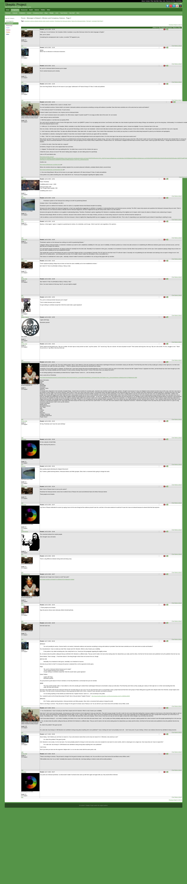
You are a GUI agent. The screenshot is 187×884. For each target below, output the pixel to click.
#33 (22, 82)
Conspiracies (9, 23)
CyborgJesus (24, 531)
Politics (8, 32)
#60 (22, 797)
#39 (22, 259)
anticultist (23, 439)
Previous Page (172, 24)
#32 (22, 64)
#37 (22, 219)
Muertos (23, 198)
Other (7, 34)
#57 (22, 732)
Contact (148, 1)
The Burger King (25, 362)
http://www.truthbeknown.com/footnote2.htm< (51, 169)
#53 (22, 603)
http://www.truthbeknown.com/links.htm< (50, 164)
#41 (22, 295)
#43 (22, 342)
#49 (22, 503)
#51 (22, 554)
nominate (94, 21)
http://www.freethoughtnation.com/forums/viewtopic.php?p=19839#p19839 (111, 696)
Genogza (23, 179)
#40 (22, 277)
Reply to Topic (177, 27)
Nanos (23, 604)
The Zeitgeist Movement (165, 27)
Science (8, 30)
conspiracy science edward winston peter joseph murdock (39, 21)
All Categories (10, 21)
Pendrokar (24, 47)
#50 (22, 530)
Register (176, 3)
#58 (22, 752)
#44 (22, 360)
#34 (22, 100)
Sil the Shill (24, 239)
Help (160, 1)
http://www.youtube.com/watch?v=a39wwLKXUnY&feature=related (57, 579)
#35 (22, 177)
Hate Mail (156, 1)
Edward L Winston (26, 102)
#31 (22, 46)
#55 (22, 639)
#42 (22, 315)
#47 (22, 464)
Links (163, 1)
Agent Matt (24, 29)
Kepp (22, 297)
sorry (22, 221)
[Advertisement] (12, 64)
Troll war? (88, 21)
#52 (22, 572)
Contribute (179, 1)
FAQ (152, 1)
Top (173, 45)
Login (180, 3)
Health (8, 27)
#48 (22, 485)
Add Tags (99, 21)
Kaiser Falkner (25, 317)
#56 (22, 706)
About (143, 1)
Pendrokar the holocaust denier (63, 21)
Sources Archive (170, 1)
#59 (22, 770)
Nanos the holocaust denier (78, 21)
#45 (22, 419)
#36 (22, 196)
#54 (22, 621)
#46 (22, 437)
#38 (22, 238)
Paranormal (9, 25)
